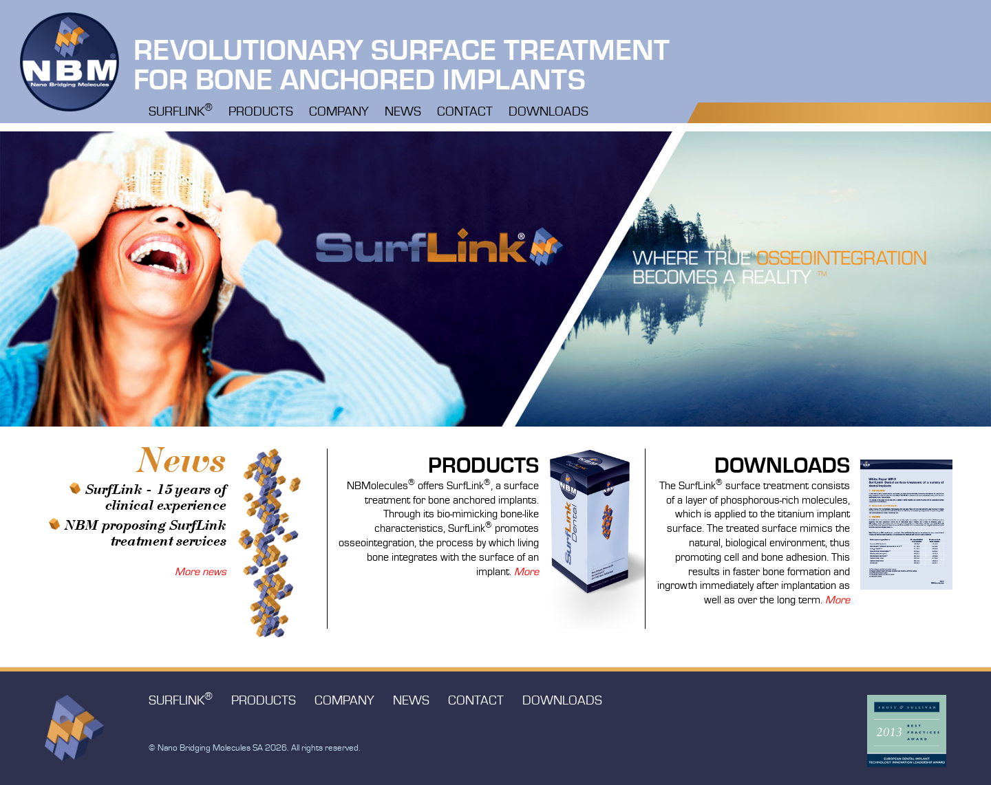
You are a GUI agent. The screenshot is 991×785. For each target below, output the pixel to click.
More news (200, 572)
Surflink (181, 111)
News (403, 112)
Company (339, 112)
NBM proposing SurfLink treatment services (145, 533)
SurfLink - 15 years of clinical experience (155, 497)
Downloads (548, 112)
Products (260, 112)
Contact (465, 112)
